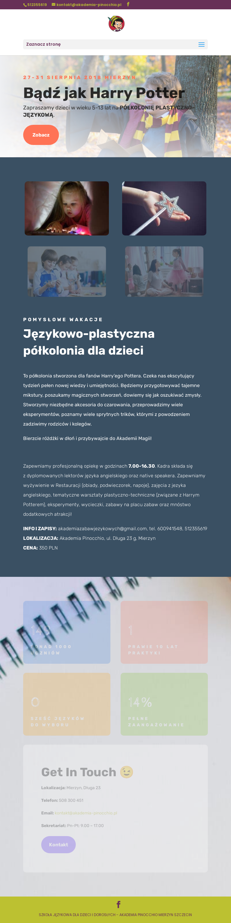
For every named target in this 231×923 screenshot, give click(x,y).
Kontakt (58, 845)
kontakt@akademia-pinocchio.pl (86, 813)
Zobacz (41, 135)
